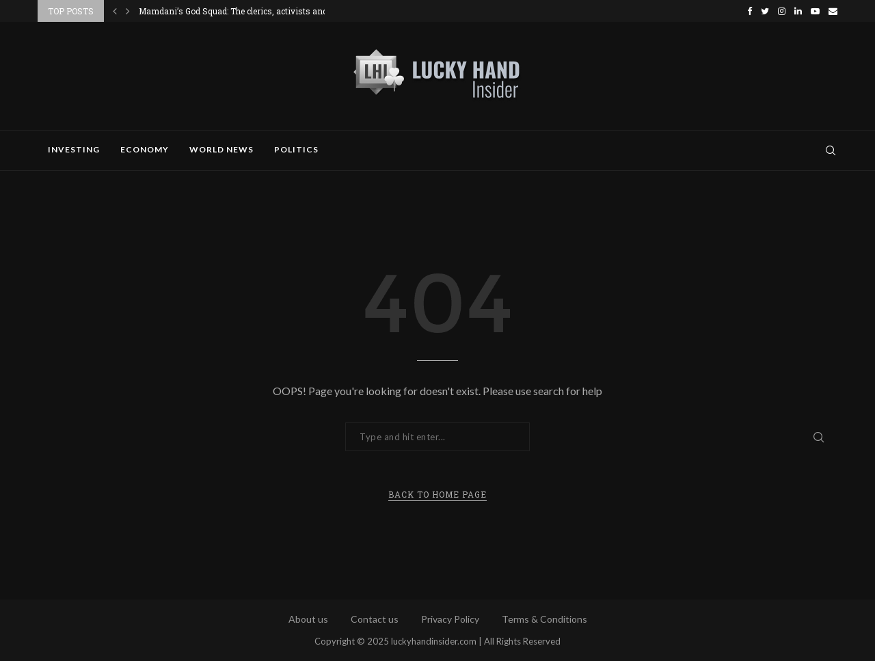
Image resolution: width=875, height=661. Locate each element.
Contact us (375, 619)
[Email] (833, 11)
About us (308, 619)
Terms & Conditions (544, 619)
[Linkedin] (798, 11)
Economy (144, 149)
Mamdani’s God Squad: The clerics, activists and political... (252, 10)
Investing (74, 149)
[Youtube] (815, 11)
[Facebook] (749, 11)
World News (221, 149)
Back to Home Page (437, 494)
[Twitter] (765, 11)
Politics (296, 149)
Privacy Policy (450, 619)
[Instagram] (781, 11)
